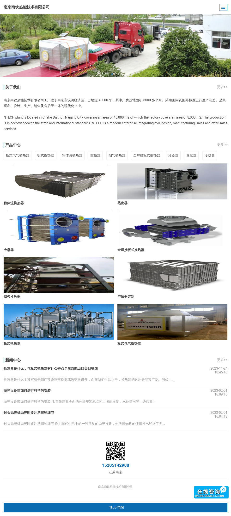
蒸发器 (191, 155)
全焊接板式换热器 (146, 155)
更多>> (222, 87)
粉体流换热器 (72, 155)
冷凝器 (173, 155)
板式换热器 (45, 155)
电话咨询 (116, 507)
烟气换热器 (117, 155)
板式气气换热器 (17, 155)
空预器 (95, 155)
